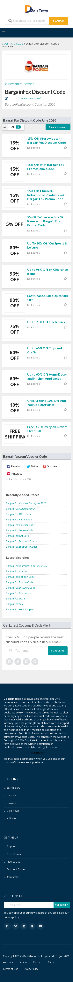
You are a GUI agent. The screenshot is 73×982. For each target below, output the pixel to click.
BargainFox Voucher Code (20, 525)
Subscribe (57, 650)
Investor (11, 803)
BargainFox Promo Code (19, 582)
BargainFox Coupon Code (20, 576)
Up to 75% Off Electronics (46, 322)
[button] (15, 466)
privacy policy (11, 917)
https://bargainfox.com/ (25, 98)
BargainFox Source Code (19, 530)
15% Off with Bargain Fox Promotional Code (45, 166)
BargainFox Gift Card (17, 536)
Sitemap (23, 962)
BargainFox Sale (15, 604)
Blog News (13, 810)
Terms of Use (10, 969)
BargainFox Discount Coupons (23, 541)
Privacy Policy (30, 969)
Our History (13, 788)
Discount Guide (16, 869)
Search (58, 20)
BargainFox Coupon (17, 571)
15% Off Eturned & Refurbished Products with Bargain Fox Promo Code (46, 195)
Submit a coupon (58, 126)
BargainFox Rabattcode (19, 519)
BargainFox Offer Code (19, 514)
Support (12, 846)
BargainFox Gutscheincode (21, 508)
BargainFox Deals (15, 598)
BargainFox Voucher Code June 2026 (26, 503)
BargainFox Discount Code (20, 587)
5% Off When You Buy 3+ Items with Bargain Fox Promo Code (45, 221)
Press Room (14, 854)
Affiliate (11, 818)
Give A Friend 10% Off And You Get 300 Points (46, 402)
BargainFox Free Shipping (20, 609)
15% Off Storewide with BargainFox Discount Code (46, 140)
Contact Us (13, 877)
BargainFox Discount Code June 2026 (26, 566)
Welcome (8, 962)
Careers (11, 795)
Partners (38, 962)
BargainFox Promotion (18, 593)
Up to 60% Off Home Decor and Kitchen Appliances (47, 376)
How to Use (13, 861)
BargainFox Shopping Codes (21, 546)
